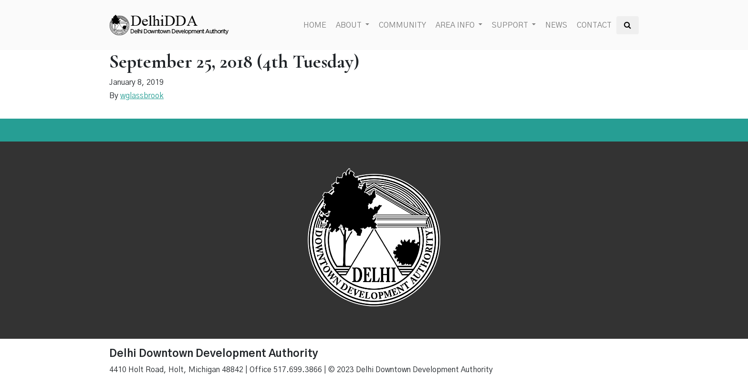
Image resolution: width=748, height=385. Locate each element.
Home (314, 25)
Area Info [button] (456, 25)
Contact (594, 25)
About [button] (350, 25)
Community (402, 25)
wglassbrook (142, 96)
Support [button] (511, 25)
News (556, 25)
